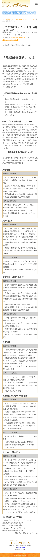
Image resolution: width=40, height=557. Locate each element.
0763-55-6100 (21, 547)
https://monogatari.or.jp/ (18, 37)
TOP (3, 19)
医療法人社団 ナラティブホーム (16, 3)
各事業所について (10, 19)
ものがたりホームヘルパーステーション (25, 19)
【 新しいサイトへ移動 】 (10, 40)
